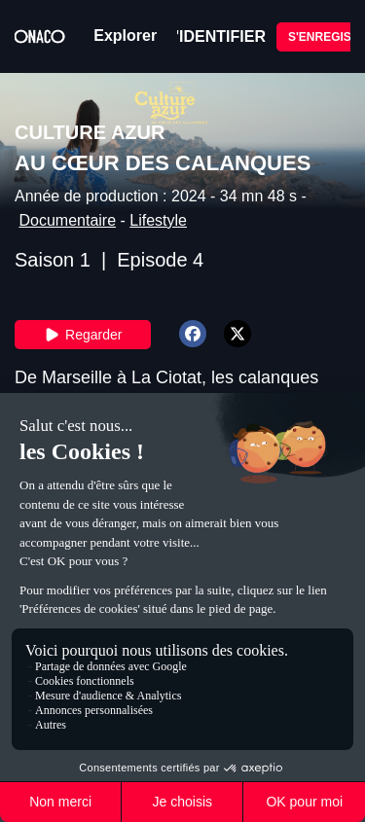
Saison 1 (53, 259)
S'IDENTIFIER (215, 36)
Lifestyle (158, 220)
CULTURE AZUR (89, 132)
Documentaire (67, 220)
